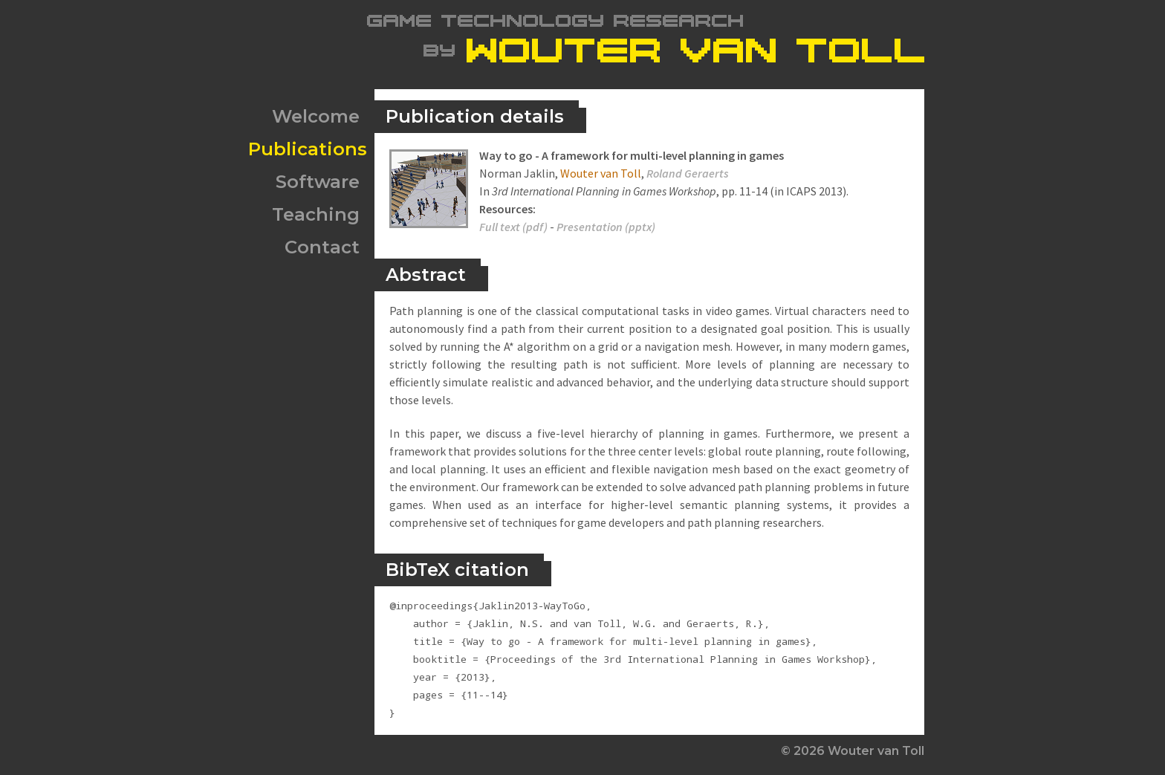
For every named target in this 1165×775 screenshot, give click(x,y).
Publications (307, 149)
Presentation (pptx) (605, 226)
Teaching (316, 214)
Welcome (316, 116)
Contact (322, 247)
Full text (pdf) (513, 226)
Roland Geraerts (687, 173)
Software (318, 181)
